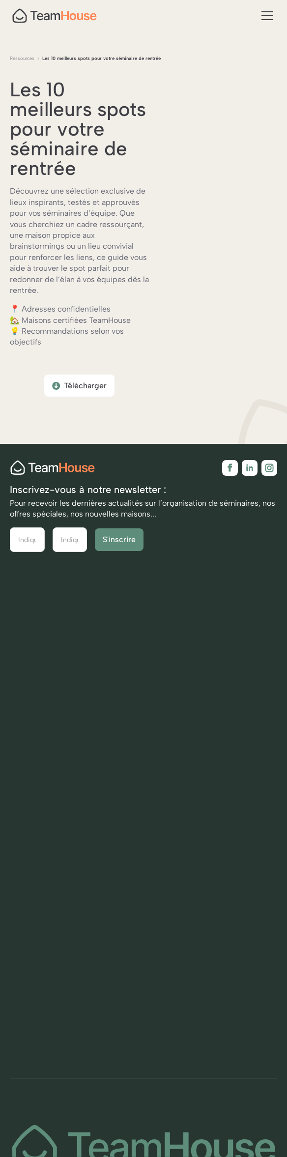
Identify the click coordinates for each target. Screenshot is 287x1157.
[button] (265, 16)
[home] (54, 16)
